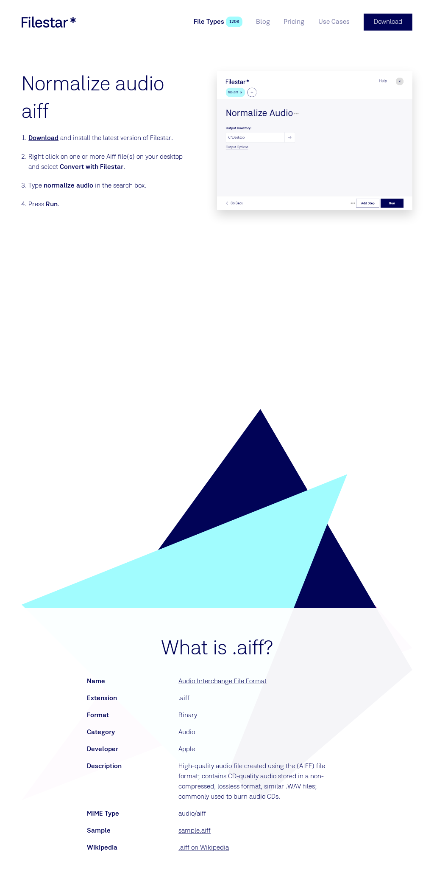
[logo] (49, 22)
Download (43, 138)
